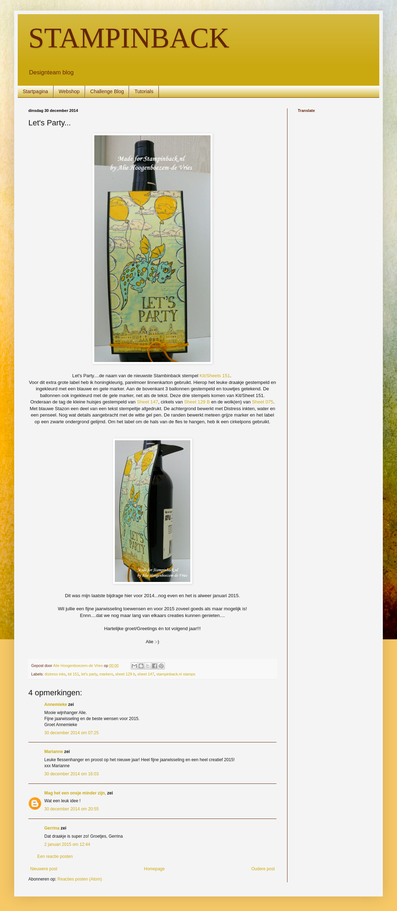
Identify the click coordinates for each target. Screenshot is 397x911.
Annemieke (55, 704)
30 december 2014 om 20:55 (71, 809)
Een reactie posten (55, 856)
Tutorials (143, 91)
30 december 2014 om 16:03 (71, 773)
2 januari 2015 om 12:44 (67, 844)
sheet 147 (146, 674)
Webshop (69, 91)
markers (106, 674)
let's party (89, 674)
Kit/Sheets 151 (215, 375)
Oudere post (263, 868)
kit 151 (73, 674)
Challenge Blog (107, 91)
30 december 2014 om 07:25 (71, 732)
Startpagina (35, 91)
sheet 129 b (125, 674)
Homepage (154, 868)
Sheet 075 (262, 401)
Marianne (53, 751)
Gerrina (52, 828)
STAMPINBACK (128, 37)
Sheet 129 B (197, 401)
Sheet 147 (147, 401)
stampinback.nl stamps (175, 674)
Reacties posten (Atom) (79, 879)
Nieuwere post (43, 868)
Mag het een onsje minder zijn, (75, 793)
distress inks (55, 674)
